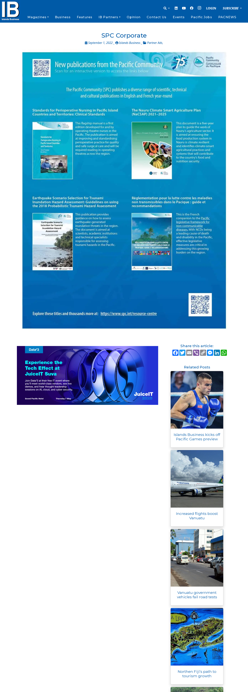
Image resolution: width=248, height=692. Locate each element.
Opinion (134, 17)
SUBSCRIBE (231, 8)
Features (84, 17)
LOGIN (211, 8)
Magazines (36, 17)
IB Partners (108, 17)
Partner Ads (154, 43)
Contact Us (156, 17)
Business (63, 17)
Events (179, 17)
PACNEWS (227, 17)
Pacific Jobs (201, 17)
